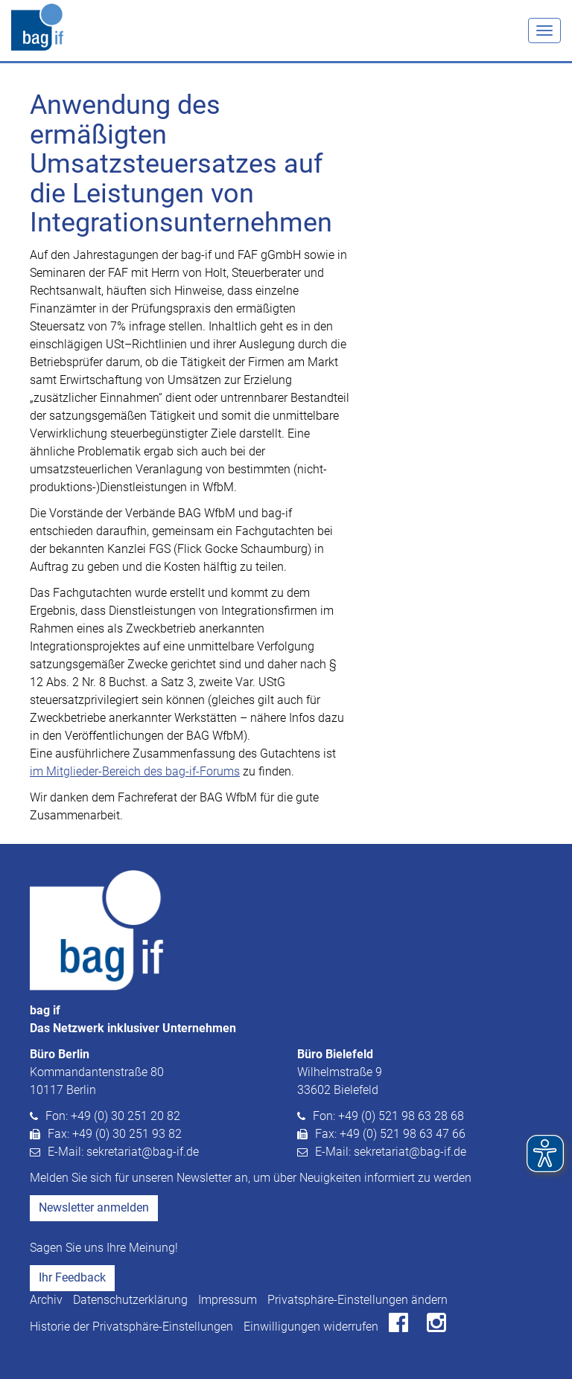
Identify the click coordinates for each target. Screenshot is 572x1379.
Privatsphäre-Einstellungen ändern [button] (357, 1300)
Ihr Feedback (72, 1277)
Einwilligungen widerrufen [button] (311, 1326)
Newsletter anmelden (94, 1207)
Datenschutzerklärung (130, 1300)
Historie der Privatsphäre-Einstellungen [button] (131, 1326)
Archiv (46, 1300)
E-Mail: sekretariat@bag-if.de (123, 1152)
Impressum (227, 1300)
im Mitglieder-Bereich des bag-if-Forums (135, 771)
